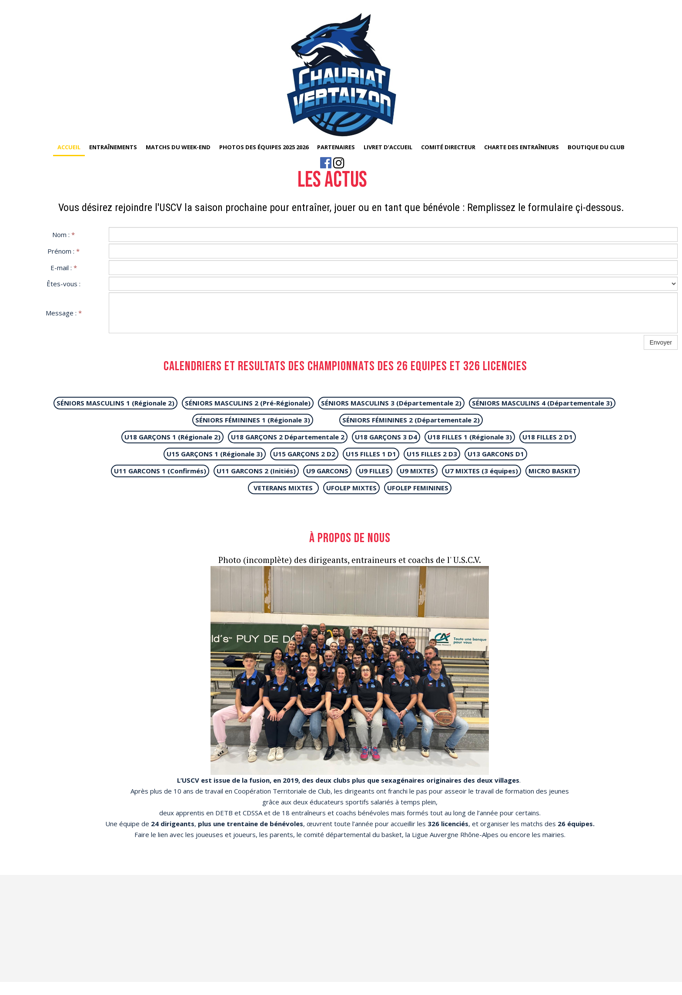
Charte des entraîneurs (521, 147)
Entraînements (113, 147)
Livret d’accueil (388, 147)
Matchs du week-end (178, 147)
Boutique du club (596, 147)
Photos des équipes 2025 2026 (263, 147)
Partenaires (336, 147)
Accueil (68, 147)
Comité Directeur (448, 147)
